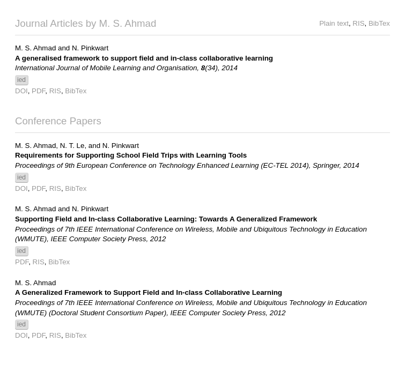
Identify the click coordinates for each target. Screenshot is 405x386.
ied (21, 80)
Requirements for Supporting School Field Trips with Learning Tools (131, 155)
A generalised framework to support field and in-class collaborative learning (144, 58)
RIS (358, 23)
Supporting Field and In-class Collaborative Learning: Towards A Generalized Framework (166, 219)
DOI (21, 91)
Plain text (334, 23)
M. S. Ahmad (35, 48)
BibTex (379, 23)
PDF (38, 91)
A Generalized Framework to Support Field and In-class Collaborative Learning (148, 292)
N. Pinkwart (90, 48)
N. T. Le (72, 146)
